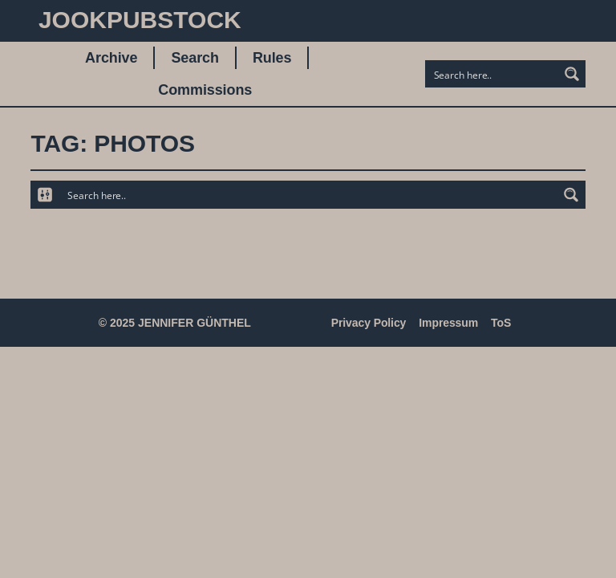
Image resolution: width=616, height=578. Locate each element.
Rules (272, 58)
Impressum (448, 322)
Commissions (205, 90)
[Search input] (492, 73)
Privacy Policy (369, 322)
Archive (111, 58)
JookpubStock (139, 19)
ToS (501, 322)
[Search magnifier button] (572, 74)
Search (194, 58)
